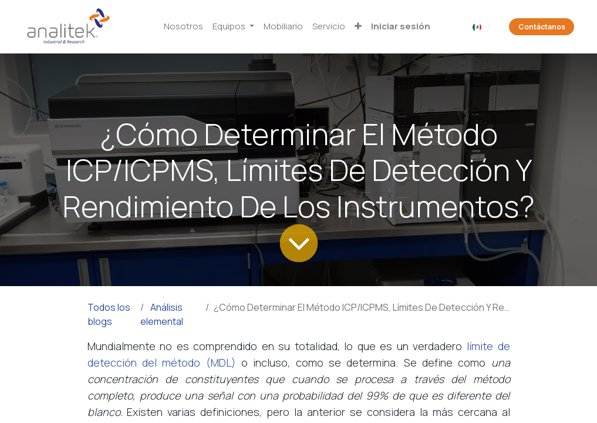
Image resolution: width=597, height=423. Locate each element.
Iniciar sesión (400, 26)
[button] (358, 26)
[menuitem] (183, 26)
